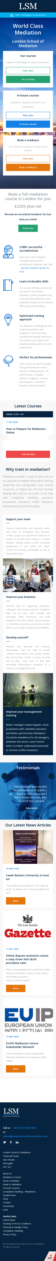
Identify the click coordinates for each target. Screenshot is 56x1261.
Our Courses (28, 79)
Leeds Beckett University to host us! (27, 877)
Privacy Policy (9, 1234)
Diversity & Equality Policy (15, 1227)
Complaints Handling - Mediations (19, 1191)
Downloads (8, 1206)
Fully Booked (28, 454)
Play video (28, 70)
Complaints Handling (13, 1230)
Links (5, 1209)
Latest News (9, 1220)
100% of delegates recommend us (28, 15)
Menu (4, 6)
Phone (51, 6)
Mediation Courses (12, 1177)
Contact (7, 1202)
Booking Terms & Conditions (17, 1223)
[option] (28, 15)
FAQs (5, 1198)
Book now (28, 228)
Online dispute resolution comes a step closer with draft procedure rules (27, 959)
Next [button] (52, 438)
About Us (7, 1173)
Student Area (9, 1195)
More (15, 900)
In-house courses (11, 1188)
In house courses (28, 124)
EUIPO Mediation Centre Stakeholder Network (22, 1045)
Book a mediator (28, 167)
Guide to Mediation (12, 1184)
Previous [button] (4, 438)
